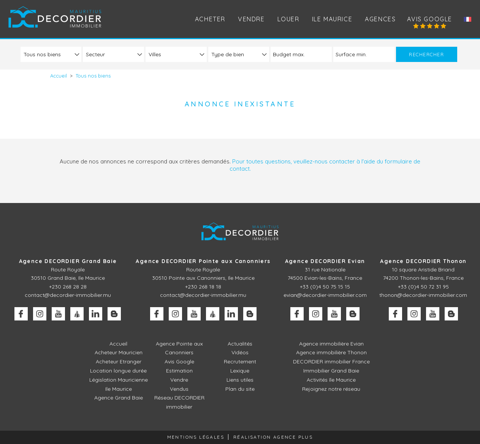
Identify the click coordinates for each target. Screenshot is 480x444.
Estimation (179, 370)
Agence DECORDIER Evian (325, 261)
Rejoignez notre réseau (331, 388)
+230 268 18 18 (203, 286)
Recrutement (240, 361)
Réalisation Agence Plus (273, 437)
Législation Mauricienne (118, 379)
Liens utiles (240, 379)
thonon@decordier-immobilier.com (423, 295)
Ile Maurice (332, 19)
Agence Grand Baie (118, 397)
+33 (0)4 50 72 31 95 (423, 286)
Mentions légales (195, 437)
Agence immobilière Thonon (331, 352)
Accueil (118, 343)
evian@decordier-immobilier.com (325, 295)
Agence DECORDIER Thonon (423, 261)
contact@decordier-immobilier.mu (68, 295)
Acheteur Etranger (118, 361)
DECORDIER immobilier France (331, 361)
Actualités (240, 343)
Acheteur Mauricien (119, 352)
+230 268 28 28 (68, 286)
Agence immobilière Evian (331, 343)
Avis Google (429, 19)
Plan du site (240, 388)
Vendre (179, 379)
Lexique (239, 370)
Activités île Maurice (331, 379)
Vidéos (240, 352)
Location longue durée (118, 370)
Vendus (179, 388)
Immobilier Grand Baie (331, 370)
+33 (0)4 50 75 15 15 (325, 286)
